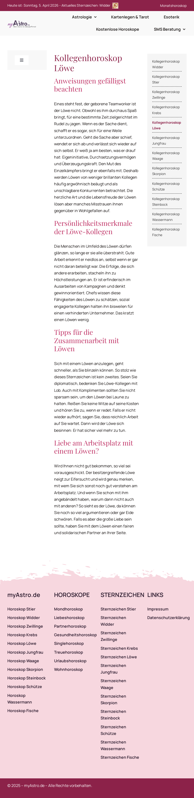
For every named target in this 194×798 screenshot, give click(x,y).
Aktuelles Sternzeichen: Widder (89, 5)
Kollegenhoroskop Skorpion (166, 171)
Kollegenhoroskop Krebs (166, 110)
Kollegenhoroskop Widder (166, 64)
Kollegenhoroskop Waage (166, 156)
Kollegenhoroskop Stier (166, 79)
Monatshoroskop (173, 5)
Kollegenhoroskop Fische (166, 232)
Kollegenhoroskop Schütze (166, 186)
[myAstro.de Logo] (22, 20)
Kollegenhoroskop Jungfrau (166, 140)
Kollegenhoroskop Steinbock (166, 202)
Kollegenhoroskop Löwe (166, 125)
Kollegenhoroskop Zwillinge (166, 95)
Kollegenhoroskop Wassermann (166, 217)
